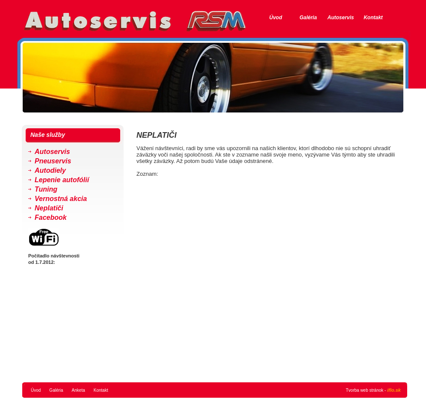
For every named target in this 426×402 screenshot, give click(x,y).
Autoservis (340, 18)
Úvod (275, 18)
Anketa (78, 390)
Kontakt (373, 18)
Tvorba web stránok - (373, 390)
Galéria (308, 18)
